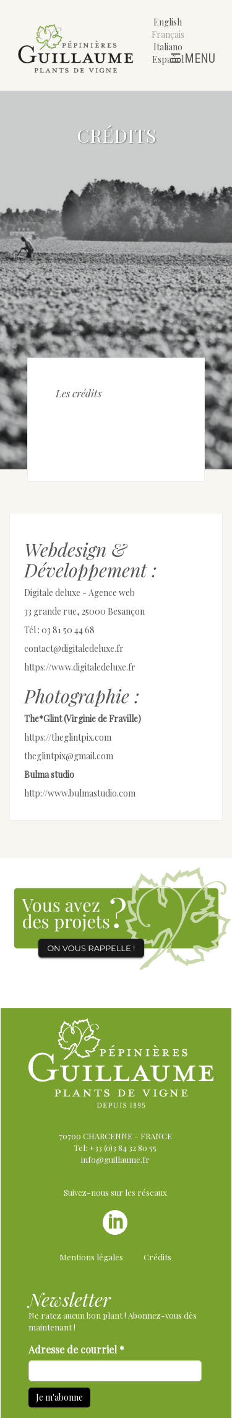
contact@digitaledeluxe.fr (74, 648)
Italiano (168, 47)
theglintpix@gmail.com (68, 756)
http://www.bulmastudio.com (79, 793)
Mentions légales (91, 1257)
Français (168, 34)
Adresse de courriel (76, 1349)
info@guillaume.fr (115, 1159)
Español (168, 59)
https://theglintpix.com (67, 737)
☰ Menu (192, 58)
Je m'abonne (59, 1397)
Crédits (157, 1257)
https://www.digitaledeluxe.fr (79, 667)
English (167, 22)
